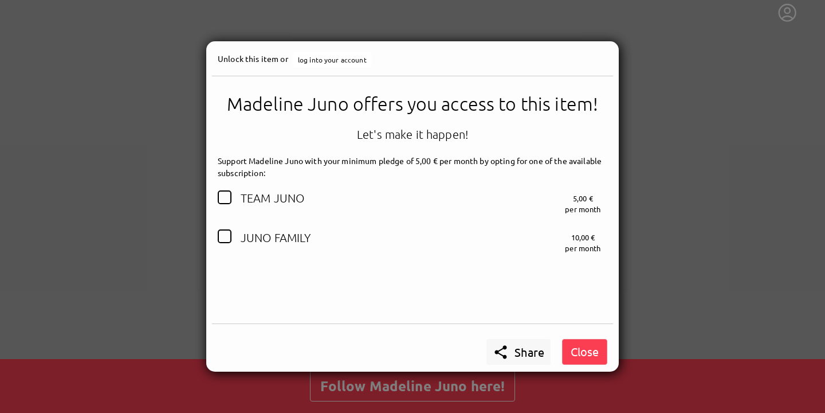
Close (585, 351)
